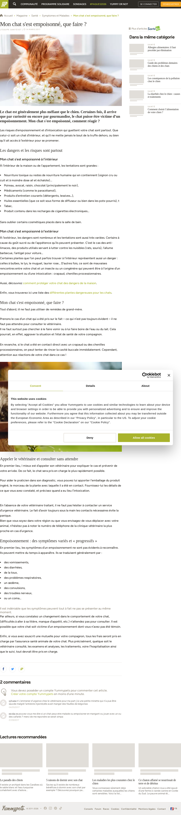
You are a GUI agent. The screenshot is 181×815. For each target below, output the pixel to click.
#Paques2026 (98, 4)
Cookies (115, 809)
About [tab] (145, 385)
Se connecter (148, 4)
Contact (161, 809)
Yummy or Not (119, 4)
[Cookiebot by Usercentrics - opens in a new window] (145, 375)
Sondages (79, 4)
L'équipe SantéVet (10, 29)
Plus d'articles (144, 29)
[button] (3, 669)
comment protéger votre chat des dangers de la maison (59, 283)
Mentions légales (147, 809)
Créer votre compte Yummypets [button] (32, 694)
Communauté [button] (29, 4)
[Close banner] (169, 375)
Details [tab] (90, 385)
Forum (98, 809)
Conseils (88, 809)
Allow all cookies (144, 437)
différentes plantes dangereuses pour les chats (80, 292)
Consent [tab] (35, 385)
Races (106, 809)
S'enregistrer (171, 4)
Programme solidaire (55, 4)
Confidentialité (128, 809)
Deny (90, 437)
